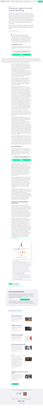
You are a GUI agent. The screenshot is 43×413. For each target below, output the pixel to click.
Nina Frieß (17, 30)
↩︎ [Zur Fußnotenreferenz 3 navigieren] (30, 274)
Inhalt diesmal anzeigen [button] (16, 54)
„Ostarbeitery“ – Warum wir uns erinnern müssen (19, 381)
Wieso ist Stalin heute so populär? (18, 352)
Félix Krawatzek (14, 30)
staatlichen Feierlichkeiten (26, 68)
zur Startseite (15, 392)
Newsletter (12, 302)
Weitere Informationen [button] (21, 56)
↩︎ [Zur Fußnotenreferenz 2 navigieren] (27, 270)
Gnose (12, 6)
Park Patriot (28, 95)
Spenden (40, 1)
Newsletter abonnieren (25, 307)
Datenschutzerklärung (31, 311)
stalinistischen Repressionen (15, 150)
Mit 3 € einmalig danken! (21, 260)
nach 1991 (20, 63)
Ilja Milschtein (17, 329)
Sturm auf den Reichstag (16, 324)
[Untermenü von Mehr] (29, 1)
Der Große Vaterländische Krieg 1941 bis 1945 (16, 293)
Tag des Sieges (13, 69)
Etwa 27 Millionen (14, 271)
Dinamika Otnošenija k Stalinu (18, 287)
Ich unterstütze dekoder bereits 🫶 (23, 264)
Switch (25, 257)
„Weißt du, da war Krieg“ (16, 333)
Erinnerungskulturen (15, 62)
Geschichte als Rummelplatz (17, 343)
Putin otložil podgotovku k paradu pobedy (19, 281)
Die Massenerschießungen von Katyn (18, 364)
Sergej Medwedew (18, 348)
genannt (28, 274)
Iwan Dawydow (17, 388)
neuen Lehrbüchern (20, 69)
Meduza (12, 332)
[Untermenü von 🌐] (36, 1)
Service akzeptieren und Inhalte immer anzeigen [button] (26, 54)
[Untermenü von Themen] (26, 1)
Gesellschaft (13, 329)
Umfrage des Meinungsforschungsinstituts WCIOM (24, 284)
